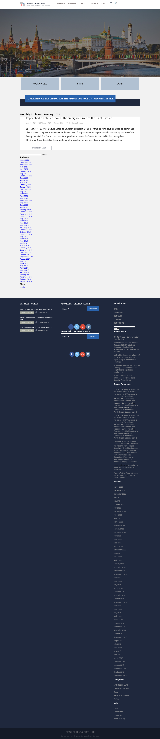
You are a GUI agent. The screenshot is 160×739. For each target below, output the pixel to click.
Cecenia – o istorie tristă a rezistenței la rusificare (126, 467)
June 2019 (24, 221)
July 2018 (24, 236)
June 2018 (24, 239)
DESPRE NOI (60, 3)
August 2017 (25, 259)
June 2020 (24, 205)
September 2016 (26, 281)
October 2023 (25, 171)
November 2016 (26, 277)
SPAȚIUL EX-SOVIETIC (123, 695)
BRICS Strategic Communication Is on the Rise (36, 309)
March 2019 (24, 225)
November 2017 (26, 252)
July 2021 (24, 192)
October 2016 (25, 279)
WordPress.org (119, 719)
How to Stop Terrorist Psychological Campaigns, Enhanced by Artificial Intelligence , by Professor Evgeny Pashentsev (125, 457)
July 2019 (24, 219)
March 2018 (24, 245)
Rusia (116, 692)
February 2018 (25, 248)
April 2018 (24, 243)
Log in (22, 287)
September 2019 (26, 216)
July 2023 (24, 174)
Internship (72, 3)
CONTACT (83, 3)
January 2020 (25, 210)
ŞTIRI (103, 3)
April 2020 (24, 207)
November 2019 (26, 214)
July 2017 (24, 261)
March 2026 (24, 160)
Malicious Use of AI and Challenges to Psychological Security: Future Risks (125, 378)
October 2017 (25, 254)
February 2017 (25, 272)
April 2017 (24, 268)
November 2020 (26, 201)
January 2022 (25, 187)
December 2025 (26, 162)
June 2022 (24, 178)
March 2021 (24, 198)
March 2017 (24, 270)
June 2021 (24, 194)
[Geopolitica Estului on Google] (83, 327)
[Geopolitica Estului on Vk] (88, 327)
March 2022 (24, 183)
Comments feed (120, 715)
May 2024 (24, 169)
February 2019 (25, 227)
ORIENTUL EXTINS (121, 688)
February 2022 (25, 185)
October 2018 (25, 232)
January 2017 (25, 275)
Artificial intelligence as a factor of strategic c (36, 327)
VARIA (116, 699)
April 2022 (24, 180)
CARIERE (117, 319)
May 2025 (24, 167)
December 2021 (26, 189)
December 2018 (26, 230)
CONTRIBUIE (94, 3)
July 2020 (24, 203)
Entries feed (118, 712)
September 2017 (26, 257)
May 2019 (24, 223)
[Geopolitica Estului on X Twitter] (77, 327)
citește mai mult (39, 148)
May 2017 (24, 266)
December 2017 (26, 250)
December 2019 (26, 212)
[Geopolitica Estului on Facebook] (71, 327)
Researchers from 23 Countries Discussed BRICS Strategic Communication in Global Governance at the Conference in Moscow (126, 347)
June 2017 (24, 263)
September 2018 (26, 234)
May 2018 (24, 241)
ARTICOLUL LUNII (121, 685)
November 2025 (26, 165)
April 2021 (24, 196)
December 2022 (26, 176)
